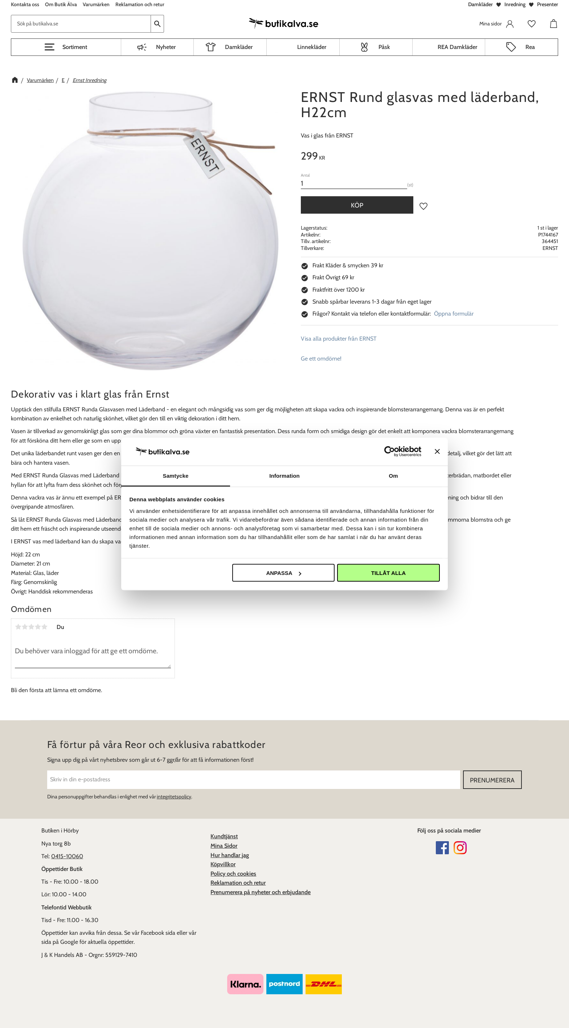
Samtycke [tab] (176, 475)
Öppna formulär (454, 313)
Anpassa (283, 573)
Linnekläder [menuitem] (311, 47)
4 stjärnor (37, 627)
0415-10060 (67, 856)
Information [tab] (284, 475)
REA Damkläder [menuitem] (457, 47)
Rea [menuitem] (530, 47)
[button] (66, 47)
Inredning (514, 4)
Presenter (547, 4)
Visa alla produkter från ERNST (339, 338)
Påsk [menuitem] (384, 47)
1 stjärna (18, 627)
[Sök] (157, 24)
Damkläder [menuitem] (239, 47)
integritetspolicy (174, 796)
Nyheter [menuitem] (166, 47)
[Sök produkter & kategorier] (81, 24)
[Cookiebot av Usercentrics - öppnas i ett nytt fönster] (389, 451)
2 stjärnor (24, 627)
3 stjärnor (31, 627)
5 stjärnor (44, 627)
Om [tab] (393, 475)
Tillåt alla (388, 573)
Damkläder (480, 4)
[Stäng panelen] (437, 451)
